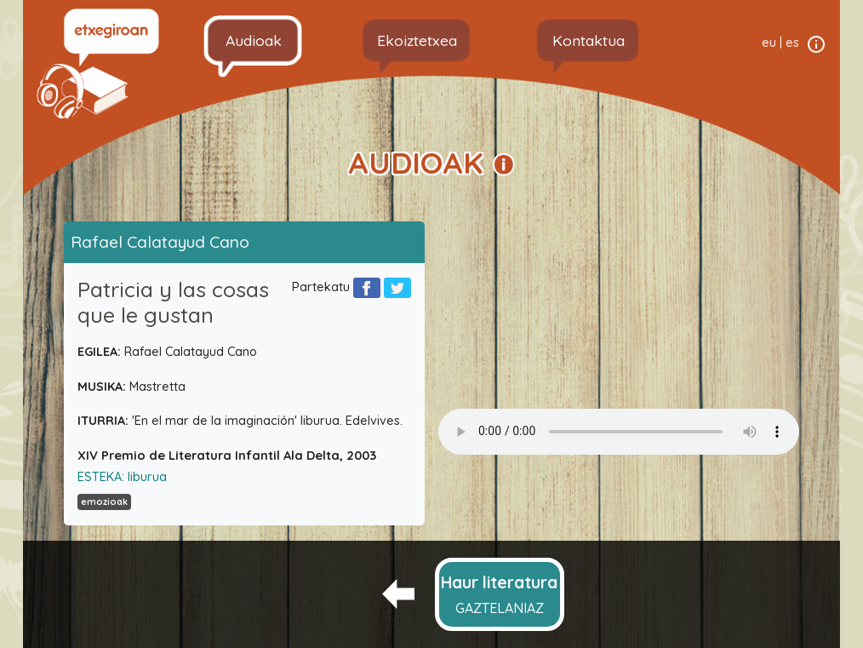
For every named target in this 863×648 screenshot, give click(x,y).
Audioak (254, 40)
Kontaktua (588, 40)
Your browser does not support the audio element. (618, 432)
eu (769, 42)
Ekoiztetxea (417, 40)
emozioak (104, 502)
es (792, 42)
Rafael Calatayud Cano (160, 242)
